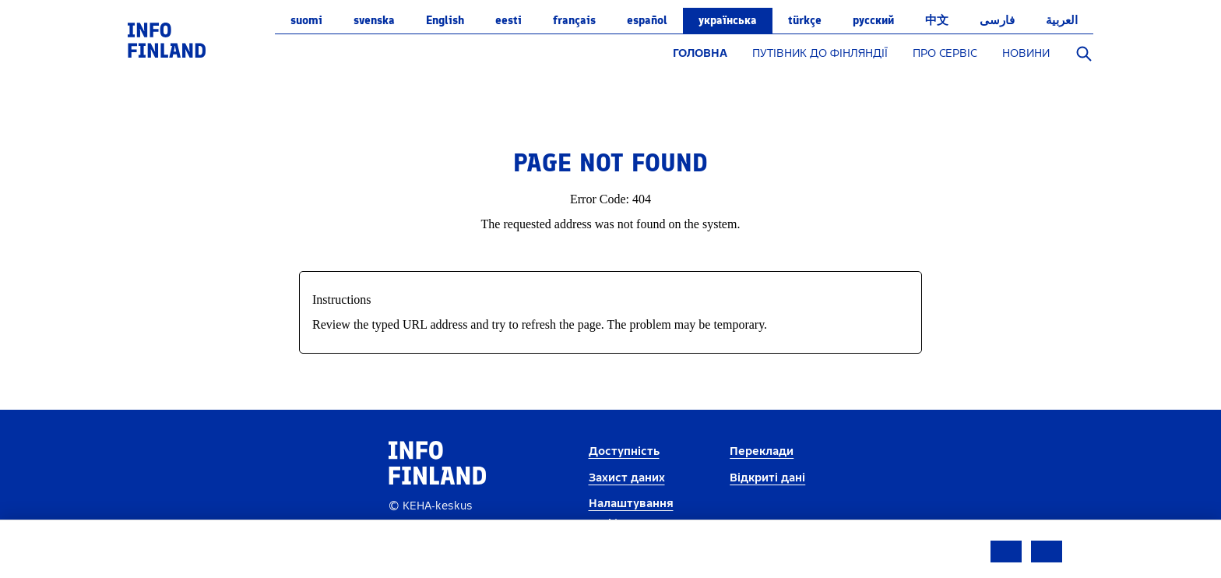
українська (727, 20)
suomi (306, 20)
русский (873, 20)
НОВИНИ (1026, 53)
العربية (1062, 20)
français (574, 20)
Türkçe (805, 20)
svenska (374, 20)
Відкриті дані (767, 478)
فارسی (997, 20)
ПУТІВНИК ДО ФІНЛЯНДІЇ (820, 53)
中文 (936, 20)
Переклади (761, 451)
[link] (167, 39)
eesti (508, 20)
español (647, 20)
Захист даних (627, 478)
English (445, 20)
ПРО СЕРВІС (945, 53)
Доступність (624, 451)
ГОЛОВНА (700, 53)
